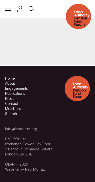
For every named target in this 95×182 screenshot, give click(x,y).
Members (13, 108)
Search (11, 113)
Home (10, 78)
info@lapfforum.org (21, 129)
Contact (11, 103)
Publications (15, 93)
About (10, 83)
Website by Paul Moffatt (25, 169)
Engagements (16, 88)
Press (9, 98)
